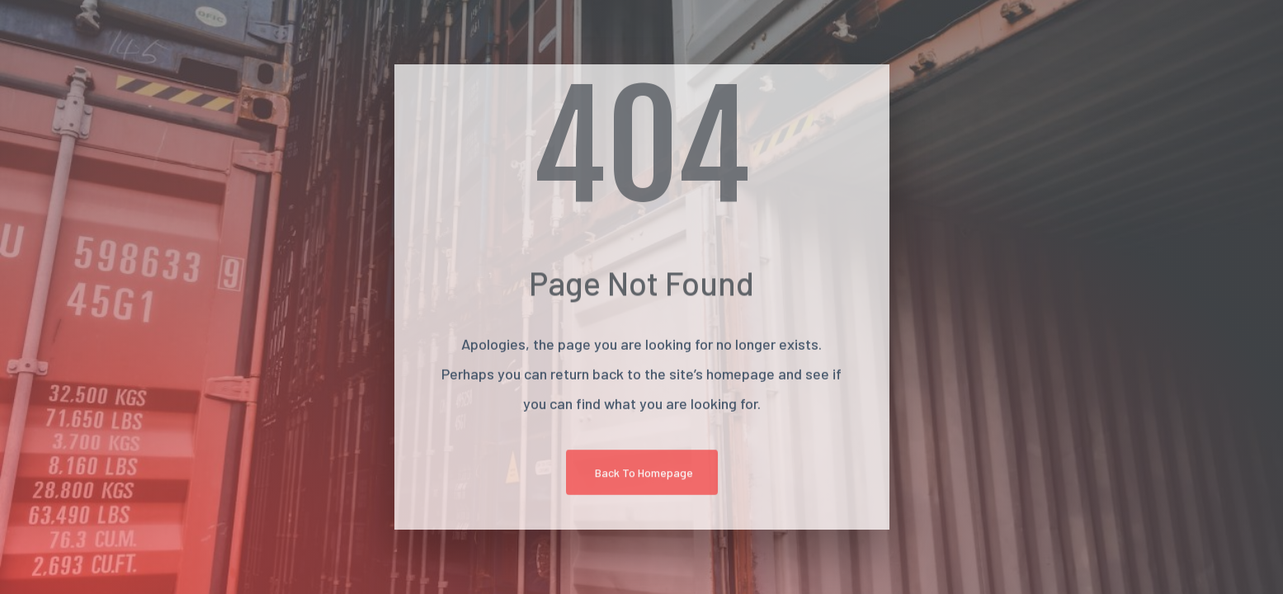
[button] (642, 475)
